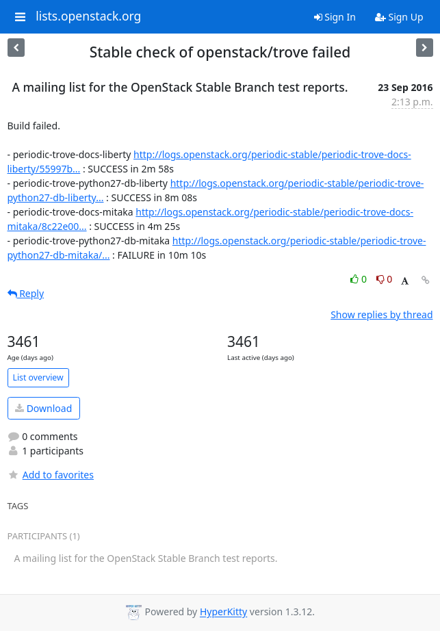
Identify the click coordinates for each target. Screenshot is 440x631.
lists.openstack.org (88, 16)
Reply (26, 293)
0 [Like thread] (359, 278)
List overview (38, 377)
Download (43, 408)
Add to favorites (51, 474)
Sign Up (399, 16)
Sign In (335, 16)
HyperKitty (223, 612)
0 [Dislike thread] (384, 278)
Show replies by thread (381, 314)
